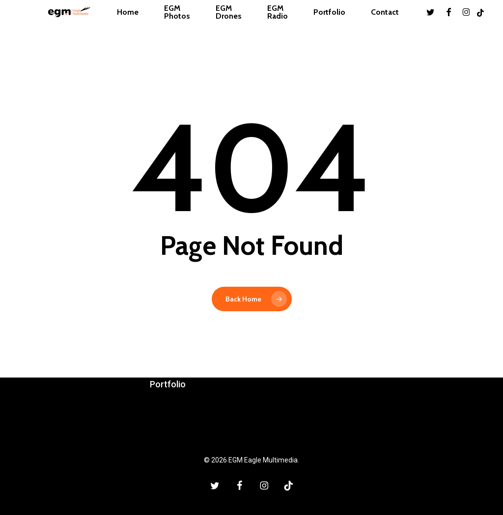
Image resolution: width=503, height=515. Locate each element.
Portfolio (168, 384)
